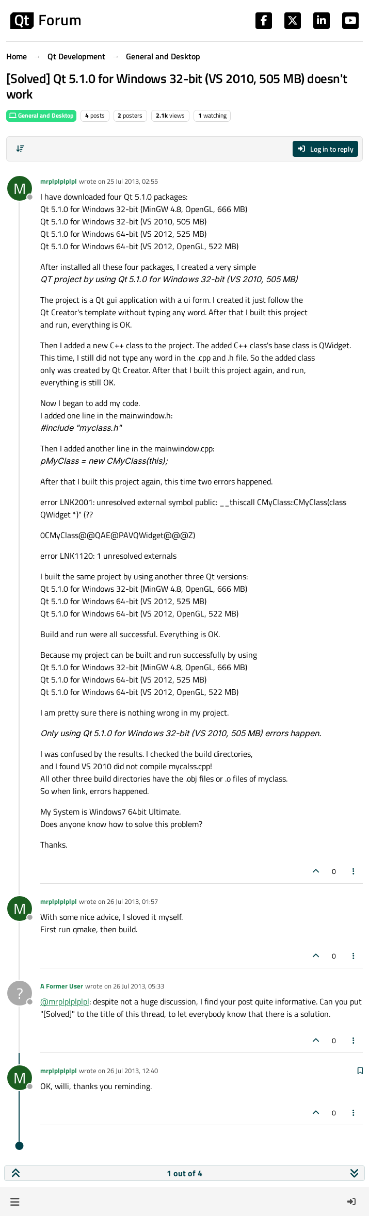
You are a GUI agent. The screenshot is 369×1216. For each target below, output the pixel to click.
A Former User (61, 986)
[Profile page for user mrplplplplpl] (19, 188)
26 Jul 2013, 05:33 (138, 986)
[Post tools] (354, 871)
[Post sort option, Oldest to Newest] (20, 148)
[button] (14, 1201)
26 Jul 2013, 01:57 (132, 901)
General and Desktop (41, 115)
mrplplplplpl (58, 181)
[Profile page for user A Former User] (19, 993)
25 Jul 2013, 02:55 (132, 181)
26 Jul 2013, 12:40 (132, 1070)
